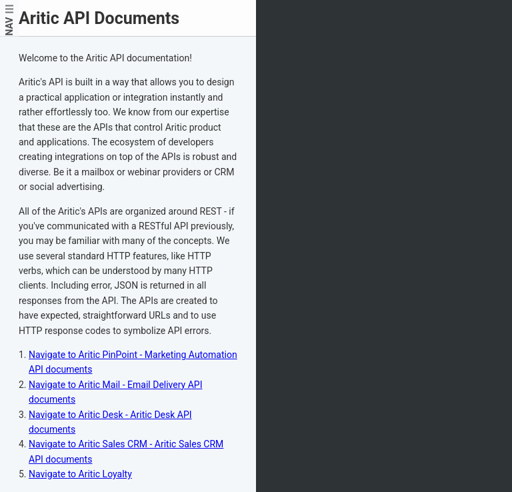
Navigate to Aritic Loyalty (80, 474)
